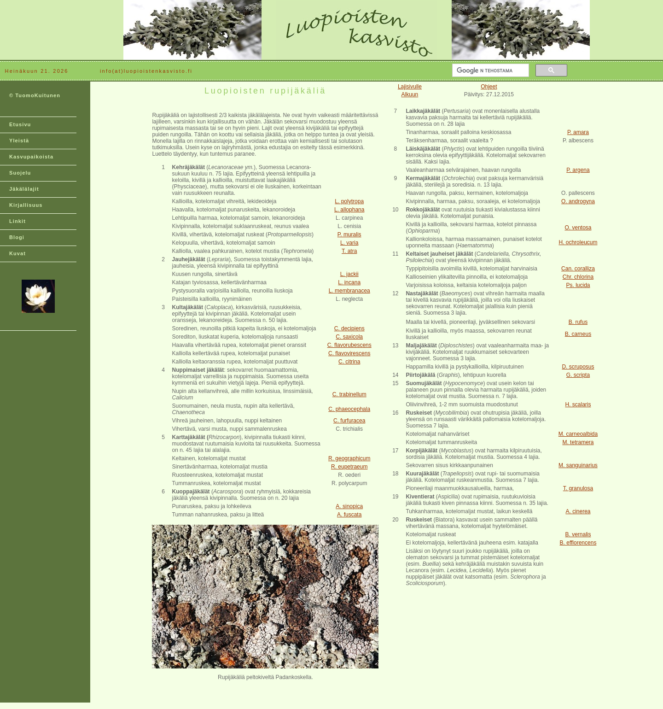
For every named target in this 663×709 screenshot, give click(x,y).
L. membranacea (349, 290)
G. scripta (578, 375)
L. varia (349, 243)
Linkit (17, 221)
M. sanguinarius (578, 465)
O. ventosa (577, 227)
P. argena (578, 170)
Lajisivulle (410, 86)
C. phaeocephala (349, 409)
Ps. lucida (578, 285)
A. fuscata (349, 514)
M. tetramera (577, 442)
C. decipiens (349, 328)
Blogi (16, 237)
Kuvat (17, 253)
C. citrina (349, 361)
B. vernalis (578, 534)
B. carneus (578, 334)
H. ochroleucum (577, 242)
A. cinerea (577, 511)
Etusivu (20, 124)
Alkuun (410, 94)
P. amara (578, 132)
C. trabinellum (349, 394)
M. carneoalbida (578, 434)
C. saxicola (349, 337)
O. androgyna (578, 201)
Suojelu (20, 173)
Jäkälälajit (24, 189)
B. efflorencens (578, 542)
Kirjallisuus (26, 205)
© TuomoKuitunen (34, 95)
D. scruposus (578, 366)
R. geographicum (349, 458)
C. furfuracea (349, 420)
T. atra (349, 251)
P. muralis (349, 234)
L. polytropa (349, 201)
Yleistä (19, 140)
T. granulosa (578, 488)
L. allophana (349, 209)
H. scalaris (578, 404)
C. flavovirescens (349, 353)
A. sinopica (349, 506)
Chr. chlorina (578, 277)
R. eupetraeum (349, 466)
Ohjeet (489, 86)
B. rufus (578, 322)
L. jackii (349, 274)
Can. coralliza (578, 268)
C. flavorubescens (349, 345)
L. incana (349, 282)
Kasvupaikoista (31, 156)
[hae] (490, 70)
